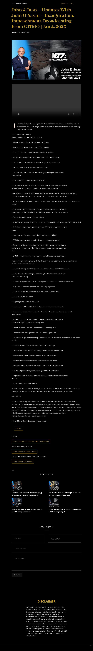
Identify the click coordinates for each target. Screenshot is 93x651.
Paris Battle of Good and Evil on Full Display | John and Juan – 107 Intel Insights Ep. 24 (27, 494)
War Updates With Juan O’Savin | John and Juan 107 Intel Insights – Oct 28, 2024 (65, 494)
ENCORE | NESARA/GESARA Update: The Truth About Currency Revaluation (27, 510)
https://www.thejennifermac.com (24, 451)
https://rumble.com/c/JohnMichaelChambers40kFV (31, 441)
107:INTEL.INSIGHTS (21, 4)
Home (13, 4)
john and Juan (51, 470)
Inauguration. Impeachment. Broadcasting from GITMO (30, 470)
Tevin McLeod (16, 33)
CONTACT (18, 428)
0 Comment (78, 4)
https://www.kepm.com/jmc (23, 461)
